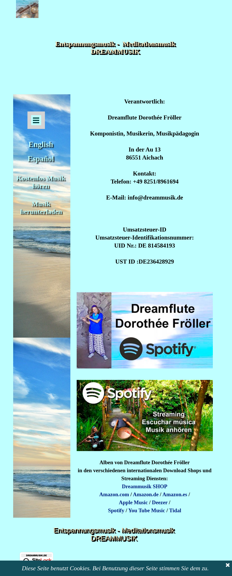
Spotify (116, 510)
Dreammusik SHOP (144, 486)
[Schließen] (228, 567)
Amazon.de (146, 494)
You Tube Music (146, 510)
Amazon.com (114, 494)
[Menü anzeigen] (36, 120)
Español (41, 158)
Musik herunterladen (41, 207)
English (41, 144)
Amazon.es (174, 494)
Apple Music (133, 502)
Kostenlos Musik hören (41, 182)
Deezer (160, 502)
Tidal (175, 510)
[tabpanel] (144, 190)
